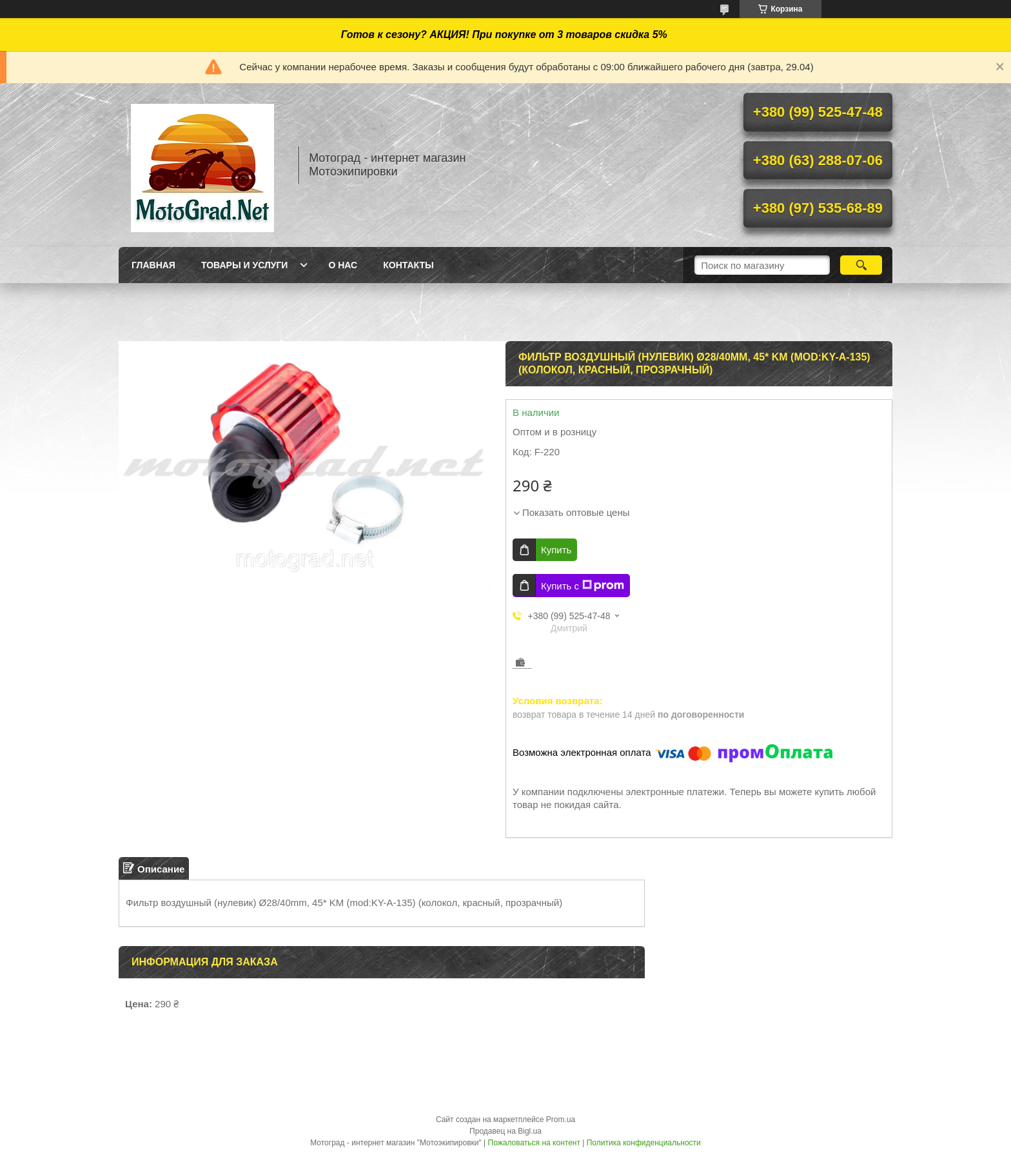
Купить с (582, 585)
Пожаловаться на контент (534, 1142)
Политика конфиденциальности (644, 1142)
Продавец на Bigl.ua (505, 1131)
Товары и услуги (244, 265)
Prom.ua (560, 1119)
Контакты (408, 265)
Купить (556, 549)
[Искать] (861, 265)
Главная (153, 265)
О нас (342, 265)
